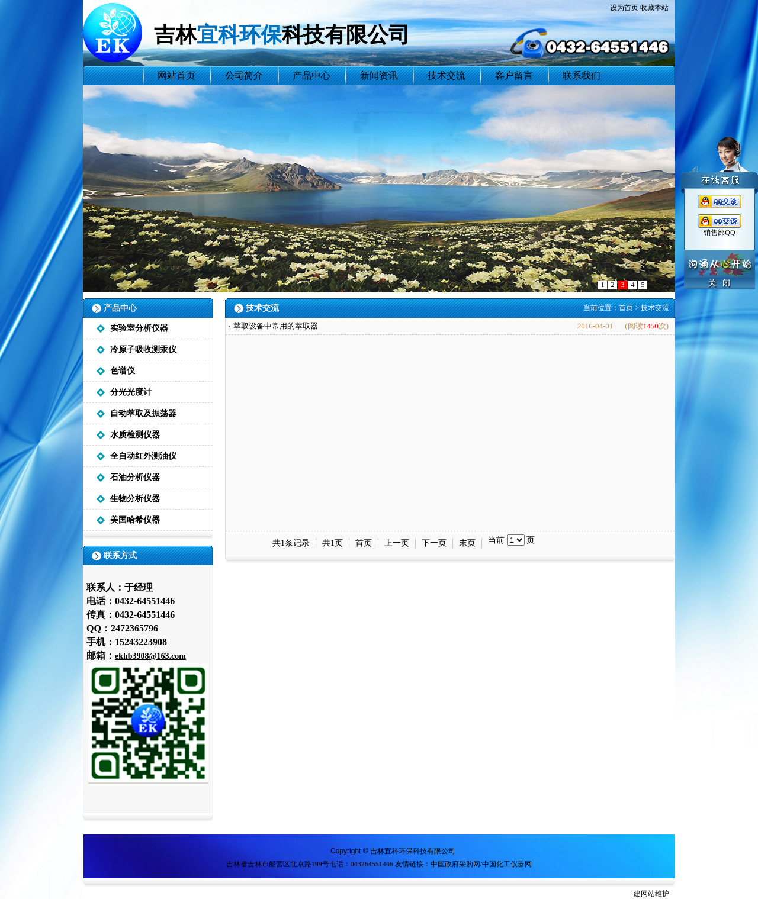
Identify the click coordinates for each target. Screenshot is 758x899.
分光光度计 (131, 392)
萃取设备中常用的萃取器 (275, 325)
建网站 (644, 894)
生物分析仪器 (135, 498)
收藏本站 (654, 8)
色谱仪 (122, 370)
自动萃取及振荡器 (143, 413)
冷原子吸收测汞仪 (143, 349)
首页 (626, 308)
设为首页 (624, 8)
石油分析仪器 (135, 477)
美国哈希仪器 (135, 519)
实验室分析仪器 (139, 328)
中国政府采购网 (455, 864)
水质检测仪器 (135, 434)
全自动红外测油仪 (143, 456)
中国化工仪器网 (507, 864)
